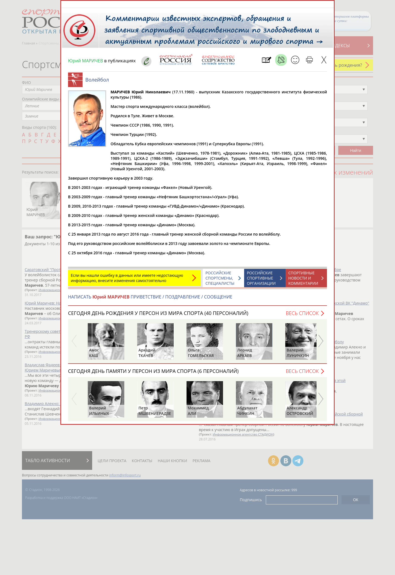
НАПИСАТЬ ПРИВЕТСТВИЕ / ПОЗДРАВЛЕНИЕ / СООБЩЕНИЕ (150, 300)
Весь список (302, 315)
